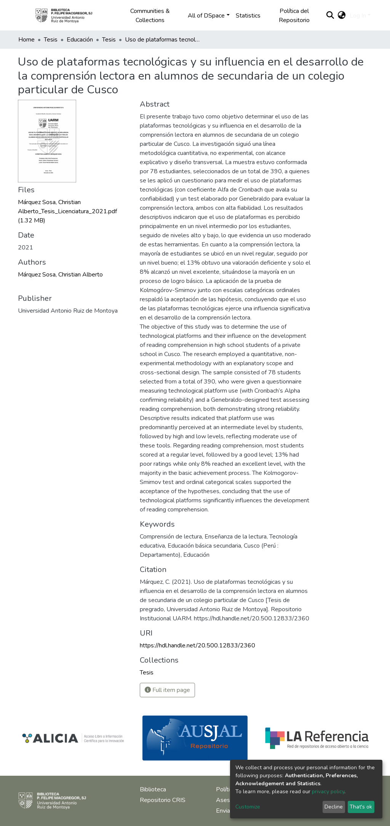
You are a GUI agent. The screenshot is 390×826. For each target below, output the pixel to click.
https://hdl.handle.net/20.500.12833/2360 (197, 645)
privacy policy (328, 791)
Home (26, 39)
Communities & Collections (150, 15)
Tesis (51, 39)
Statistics (248, 15)
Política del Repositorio (294, 15)
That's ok (361, 806)
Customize (247, 806)
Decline (333, 806)
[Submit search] (330, 16)
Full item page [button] (167, 690)
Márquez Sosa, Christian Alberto (60, 274)
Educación (80, 39)
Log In (358, 15)
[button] (342, 15)
